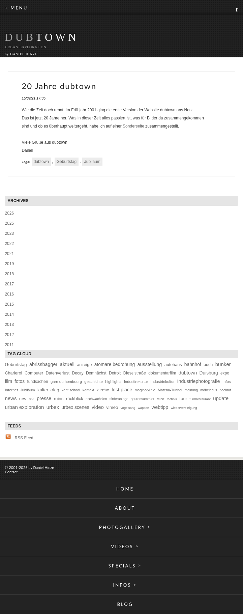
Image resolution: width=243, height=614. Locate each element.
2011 (9, 344)
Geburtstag (67, 161)
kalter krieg (48, 389)
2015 (9, 304)
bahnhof (192, 364)
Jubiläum (92, 161)
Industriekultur (163, 382)
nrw (22, 398)
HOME (125, 489)
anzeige (84, 364)
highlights (113, 382)
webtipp (160, 407)
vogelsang (128, 408)
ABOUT (125, 508)
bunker (223, 364)
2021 (9, 253)
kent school (71, 390)
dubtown (41, 161)
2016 (9, 294)
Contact (11, 472)
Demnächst (96, 373)
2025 (9, 223)
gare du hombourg (66, 382)
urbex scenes (75, 407)
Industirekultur (136, 382)
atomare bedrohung (114, 364)
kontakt (88, 390)
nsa (31, 399)
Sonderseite (133, 126)
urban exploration (24, 407)
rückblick (74, 398)
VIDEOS (125, 546)
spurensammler (142, 399)
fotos (19, 381)
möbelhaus (208, 390)
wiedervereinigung (184, 408)
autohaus (173, 364)
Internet (11, 390)
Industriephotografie (198, 381)
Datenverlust (58, 373)
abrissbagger (43, 364)
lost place (122, 389)
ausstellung (150, 364)
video (98, 407)
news (11, 398)
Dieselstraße (134, 373)
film (8, 381)
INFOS (125, 585)
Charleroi (13, 373)
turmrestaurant (200, 399)
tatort (160, 399)
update (221, 398)
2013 (9, 324)
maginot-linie (145, 390)
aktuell (67, 364)
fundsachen (37, 381)
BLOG (125, 604)
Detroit (115, 373)
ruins (59, 398)
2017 (9, 284)
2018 (9, 274)
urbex (53, 407)
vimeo (112, 407)
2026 (9, 213)
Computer (34, 373)
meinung (191, 390)
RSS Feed (23, 438)
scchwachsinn (96, 399)
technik (172, 399)
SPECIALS (125, 565)
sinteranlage (119, 399)
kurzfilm (103, 390)
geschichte (93, 382)
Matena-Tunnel (170, 390)
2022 (9, 243)
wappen (143, 408)
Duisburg (209, 372)
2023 (9, 233)
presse (44, 398)
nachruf (225, 390)
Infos (226, 382)
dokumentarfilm (162, 373)
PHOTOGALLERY (125, 527)
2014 (9, 314)
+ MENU (16, 7)
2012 (9, 334)
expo (224, 373)
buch (208, 364)
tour (183, 398)
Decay (78, 373)
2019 (9, 263)
